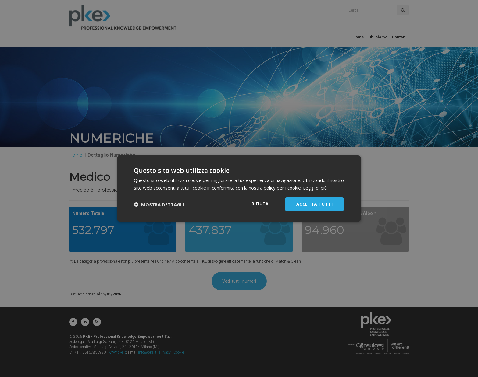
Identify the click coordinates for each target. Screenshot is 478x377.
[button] (159, 204)
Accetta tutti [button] (314, 204)
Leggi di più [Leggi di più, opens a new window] (315, 187)
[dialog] (239, 188)
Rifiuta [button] (260, 204)
